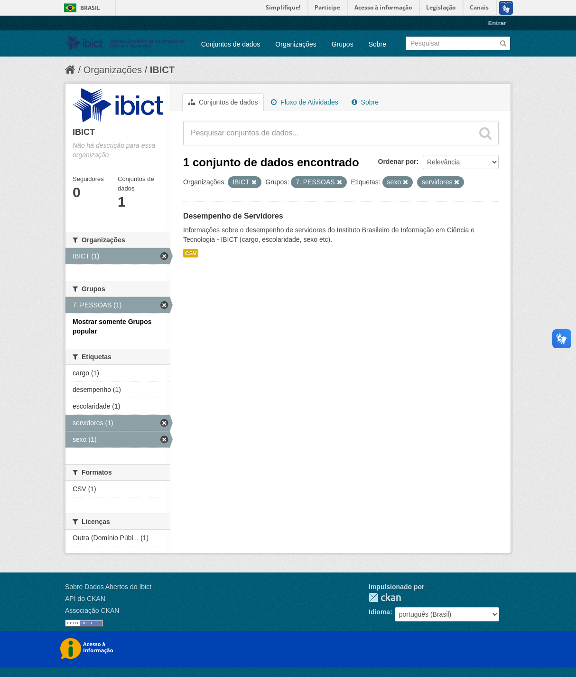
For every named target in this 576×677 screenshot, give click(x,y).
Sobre (377, 44)
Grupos (342, 44)
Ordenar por (397, 161)
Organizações (295, 44)
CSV (190, 253)
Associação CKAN (92, 610)
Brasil (90, 8)
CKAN (385, 597)
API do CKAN (85, 598)
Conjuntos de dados (230, 44)
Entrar (497, 23)
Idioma (379, 612)
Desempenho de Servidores (233, 216)
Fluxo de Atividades (304, 102)
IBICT (162, 70)
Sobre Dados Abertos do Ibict (108, 587)
